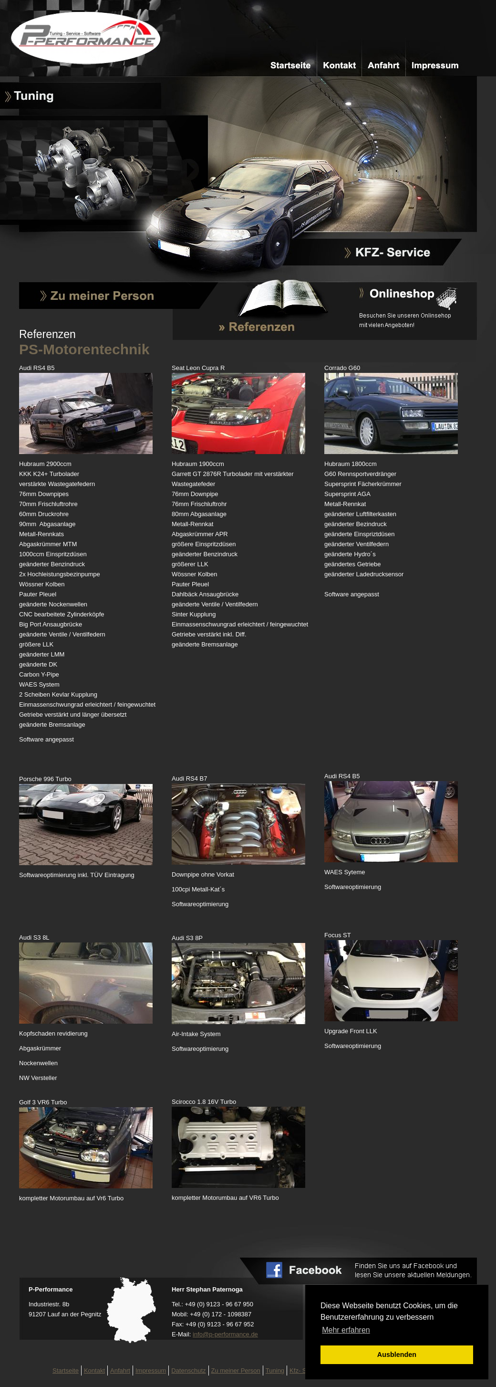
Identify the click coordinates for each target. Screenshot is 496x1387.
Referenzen (241, 324)
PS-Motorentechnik (90, 38)
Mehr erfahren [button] (346, 1330)
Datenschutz (188, 1370)
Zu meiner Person (96, 296)
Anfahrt (384, 65)
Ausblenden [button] (396, 1354)
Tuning (33, 95)
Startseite (290, 65)
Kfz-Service (389, 253)
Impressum (430, 65)
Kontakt (337, 65)
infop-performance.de (225, 1334)
